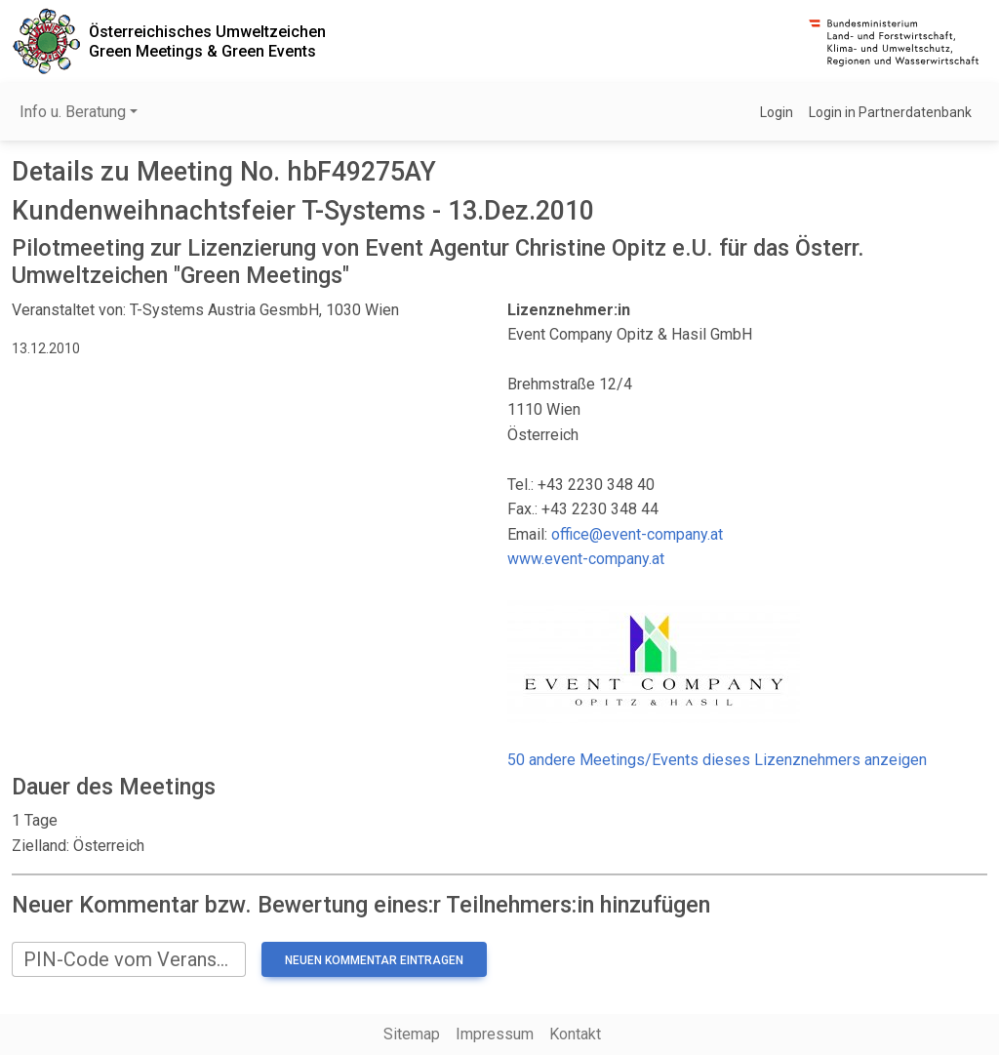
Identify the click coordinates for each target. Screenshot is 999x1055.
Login (776, 112)
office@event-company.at (637, 534)
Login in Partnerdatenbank (890, 112)
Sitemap (411, 1034)
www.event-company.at (585, 558)
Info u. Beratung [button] (73, 111)
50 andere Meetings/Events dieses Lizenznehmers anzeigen (717, 760)
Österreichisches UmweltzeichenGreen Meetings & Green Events (207, 41)
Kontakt (575, 1034)
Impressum (495, 1034)
